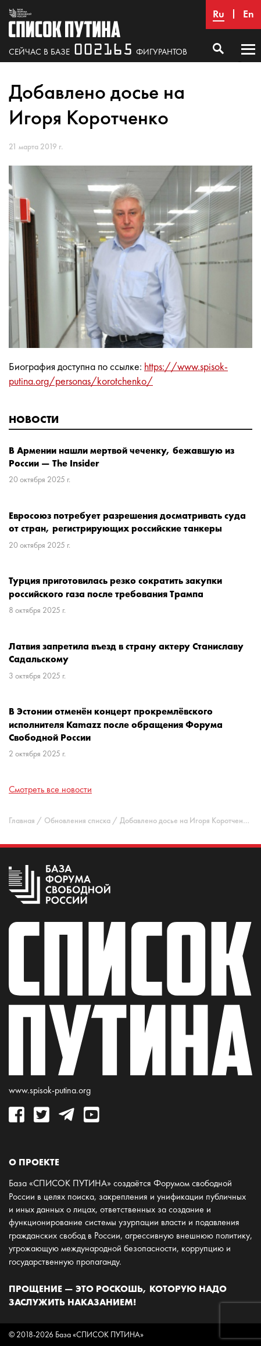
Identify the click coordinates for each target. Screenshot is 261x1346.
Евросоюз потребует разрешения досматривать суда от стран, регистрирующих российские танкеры (127, 521)
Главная (22, 820)
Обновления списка (77, 820)
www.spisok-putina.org (50, 1090)
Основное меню (248, 60)
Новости (34, 419)
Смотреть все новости (50, 789)
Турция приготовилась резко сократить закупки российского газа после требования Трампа (115, 587)
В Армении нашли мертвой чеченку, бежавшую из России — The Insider (121, 456)
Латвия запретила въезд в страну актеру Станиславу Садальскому (126, 652)
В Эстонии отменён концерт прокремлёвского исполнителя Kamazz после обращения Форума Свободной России (116, 724)
